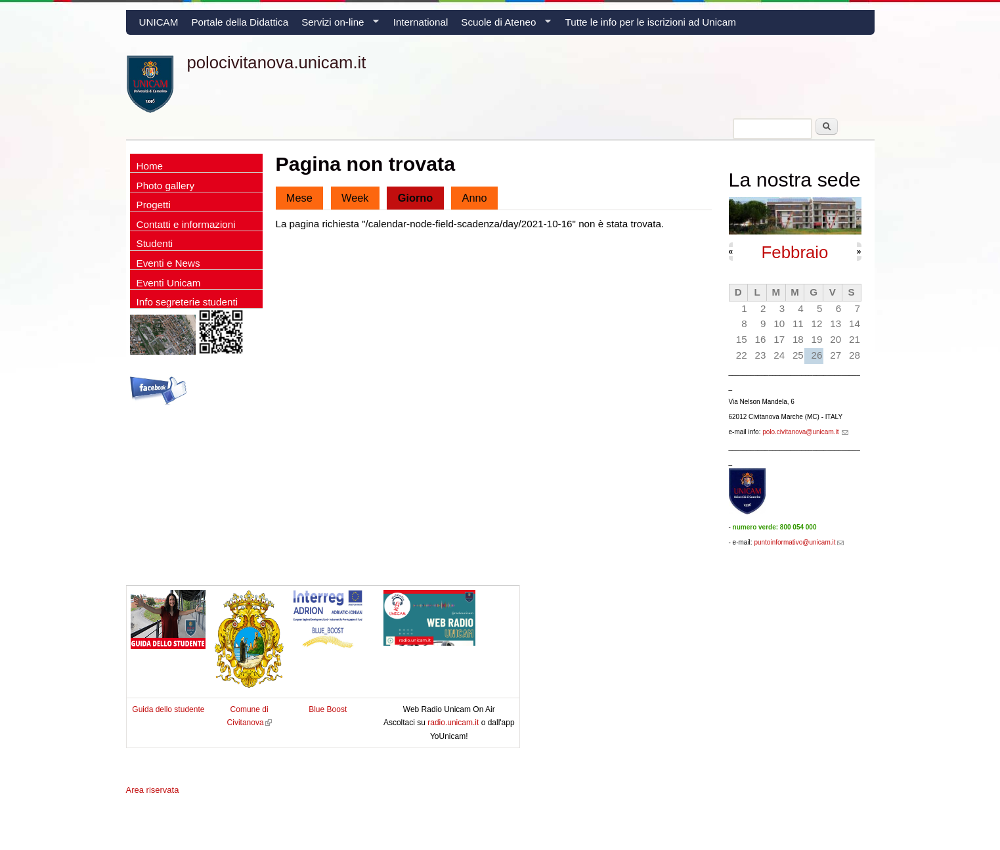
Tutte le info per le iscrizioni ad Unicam (650, 22)
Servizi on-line (337, 25)
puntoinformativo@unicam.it (798, 542)
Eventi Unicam (169, 282)
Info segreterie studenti (187, 301)
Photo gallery (166, 185)
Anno (474, 198)
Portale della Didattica (239, 22)
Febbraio (795, 252)
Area (152, 790)
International (420, 22)
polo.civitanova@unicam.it (805, 432)
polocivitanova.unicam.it (276, 62)
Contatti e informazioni (186, 224)
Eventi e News (168, 263)
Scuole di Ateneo (502, 25)
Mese (299, 198)
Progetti (154, 204)
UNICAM (159, 22)
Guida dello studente (168, 709)
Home (150, 165)
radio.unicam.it (454, 722)
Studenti (155, 243)
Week (355, 198)
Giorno (421, 195)
